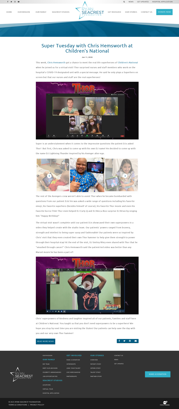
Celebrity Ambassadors (52, 372)
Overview (94, 360)
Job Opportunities (50, 376)
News (116, 359)
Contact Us (118, 355)
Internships (71, 364)
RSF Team (46, 364)
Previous (49, 176)
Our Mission (47, 355)
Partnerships (72, 376)
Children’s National (128, 62)
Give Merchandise (73, 372)
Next (125, 176)
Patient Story (95, 364)
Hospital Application (51, 393)
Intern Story (95, 368)
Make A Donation (73, 360)
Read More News (45, 341)
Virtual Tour (48, 389)
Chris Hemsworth (56, 62)
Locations (47, 385)
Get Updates (119, 364)
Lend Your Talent (73, 368)
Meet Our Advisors (50, 368)
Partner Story (96, 376)
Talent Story (95, 372)
